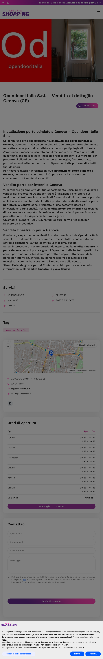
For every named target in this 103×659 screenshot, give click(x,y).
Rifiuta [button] (77, 654)
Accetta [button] (93, 654)
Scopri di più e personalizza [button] (18, 654)
